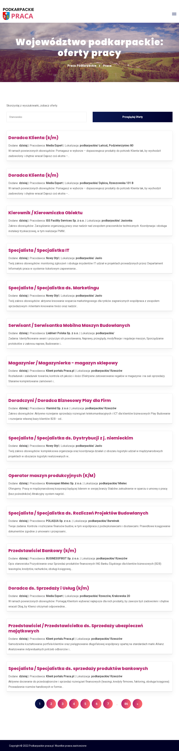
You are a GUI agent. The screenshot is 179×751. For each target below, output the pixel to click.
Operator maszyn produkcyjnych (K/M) (51, 475)
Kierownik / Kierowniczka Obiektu (45, 212)
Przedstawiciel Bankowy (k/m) (42, 550)
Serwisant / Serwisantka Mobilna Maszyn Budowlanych (69, 325)
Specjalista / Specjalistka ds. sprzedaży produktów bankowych (78, 668)
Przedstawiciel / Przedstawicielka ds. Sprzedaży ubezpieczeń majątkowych (75, 627)
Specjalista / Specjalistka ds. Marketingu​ (53, 287)
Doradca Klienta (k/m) (33, 137)
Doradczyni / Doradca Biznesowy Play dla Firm (59, 400)
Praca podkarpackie (81, 65)
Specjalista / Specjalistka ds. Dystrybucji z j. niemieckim (70, 437)
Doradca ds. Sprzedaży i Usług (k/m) (48, 588)
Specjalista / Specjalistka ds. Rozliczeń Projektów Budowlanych (78, 512)
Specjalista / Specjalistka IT (38, 250)
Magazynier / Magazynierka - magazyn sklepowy (63, 362)
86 (126, 703)
